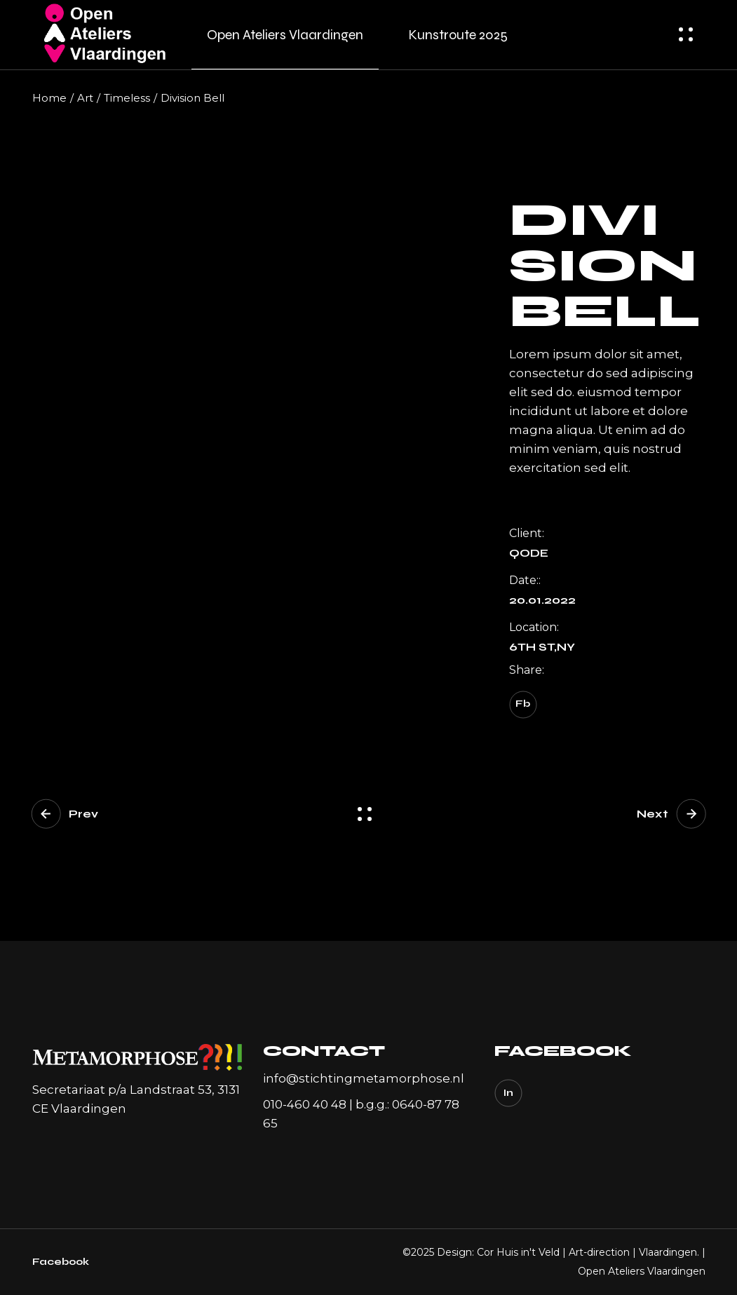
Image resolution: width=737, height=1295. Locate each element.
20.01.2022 (542, 600)
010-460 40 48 (304, 1104)
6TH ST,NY (542, 647)
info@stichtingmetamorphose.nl (363, 1078)
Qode (528, 553)
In (508, 1093)
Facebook (60, 1262)
